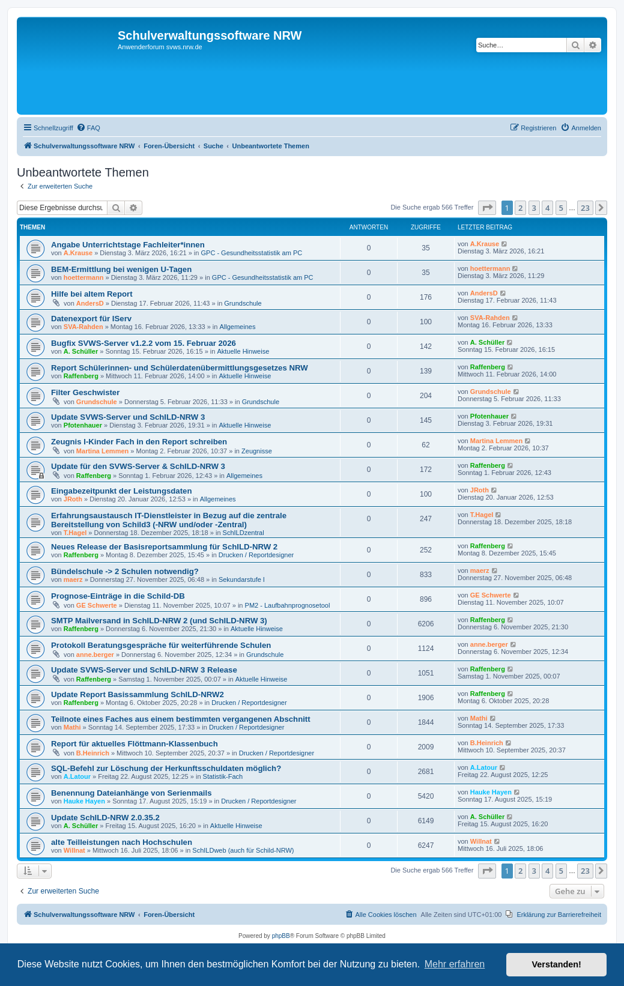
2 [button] (520, 207)
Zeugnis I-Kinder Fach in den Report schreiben (139, 441)
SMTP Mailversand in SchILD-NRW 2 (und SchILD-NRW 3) (159, 620)
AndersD (90, 303)
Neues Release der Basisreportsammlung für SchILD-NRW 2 (164, 546)
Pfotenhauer (83, 425)
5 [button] (561, 207)
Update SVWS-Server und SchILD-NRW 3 (128, 417)
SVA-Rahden (83, 326)
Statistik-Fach (223, 776)
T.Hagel (75, 532)
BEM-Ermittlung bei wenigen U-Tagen (121, 269)
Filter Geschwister (85, 392)
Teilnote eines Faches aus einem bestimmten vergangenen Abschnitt (180, 719)
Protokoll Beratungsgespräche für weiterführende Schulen (161, 645)
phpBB (281, 936)
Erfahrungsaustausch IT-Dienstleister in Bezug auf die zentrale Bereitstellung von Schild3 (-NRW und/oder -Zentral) (168, 520)
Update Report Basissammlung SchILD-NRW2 (137, 694)
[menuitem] (88, 128)
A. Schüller (81, 351)
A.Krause (78, 252)
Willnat (74, 850)
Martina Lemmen (102, 451)
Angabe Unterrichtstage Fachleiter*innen (128, 244)
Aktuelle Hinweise (243, 351)
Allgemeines (237, 326)
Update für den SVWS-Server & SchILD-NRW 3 (138, 466)
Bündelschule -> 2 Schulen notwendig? (125, 571)
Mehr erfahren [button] (455, 964)
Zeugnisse (256, 451)
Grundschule (242, 303)
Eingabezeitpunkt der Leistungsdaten (121, 490)
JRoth (73, 499)
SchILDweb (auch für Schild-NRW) (243, 850)
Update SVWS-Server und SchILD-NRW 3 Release (144, 669)
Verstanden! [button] (556, 964)
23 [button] (585, 207)
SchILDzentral (243, 532)
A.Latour (77, 776)
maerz (73, 579)
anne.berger (95, 654)
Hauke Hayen (84, 801)
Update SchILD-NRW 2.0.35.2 (105, 817)
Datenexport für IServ (91, 318)
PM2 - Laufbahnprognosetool (287, 605)
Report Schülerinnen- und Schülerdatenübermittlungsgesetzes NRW (179, 367)
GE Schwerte (96, 605)
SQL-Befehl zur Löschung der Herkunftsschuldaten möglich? (166, 768)
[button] (487, 208)
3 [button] (534, 207)
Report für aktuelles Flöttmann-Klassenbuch (134, 743)
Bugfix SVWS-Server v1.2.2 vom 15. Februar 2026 (143, 343)
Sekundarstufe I (242, 579)
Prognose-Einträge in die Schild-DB (118, 595)
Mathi (72, 727)
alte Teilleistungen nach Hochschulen (121, 842)
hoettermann (84, 277)
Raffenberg (81, 376)
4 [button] (547, 207)
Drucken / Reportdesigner (256, 554)
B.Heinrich (92, 753)
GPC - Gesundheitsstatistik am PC (252, 252)
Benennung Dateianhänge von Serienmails (131, 792)
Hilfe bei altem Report (92, 293)
